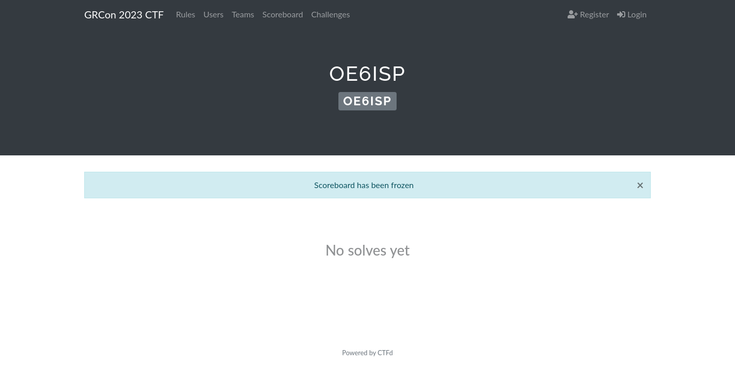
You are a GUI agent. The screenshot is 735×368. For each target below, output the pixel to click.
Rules (185, 14)
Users (214, 14)
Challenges (330, 14)
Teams (243, 14)
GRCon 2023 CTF (124, 14)
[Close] (640, 185)
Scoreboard (282, 14)
